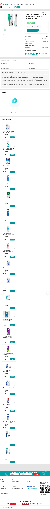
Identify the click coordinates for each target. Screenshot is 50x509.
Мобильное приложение (44, 485)
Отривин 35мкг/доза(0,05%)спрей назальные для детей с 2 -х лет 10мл (9, 422)
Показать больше (14, 112)
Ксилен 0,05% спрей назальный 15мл (8, 405)
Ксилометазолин (45, 39)
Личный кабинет (15, 484)
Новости (28, 481)
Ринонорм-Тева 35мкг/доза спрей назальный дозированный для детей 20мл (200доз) (9, 354)
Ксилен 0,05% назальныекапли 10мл (8, 285)
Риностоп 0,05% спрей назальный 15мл (7, 183)
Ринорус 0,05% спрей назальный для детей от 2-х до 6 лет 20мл (8, 132)
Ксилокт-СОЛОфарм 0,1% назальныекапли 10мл (7, 456)
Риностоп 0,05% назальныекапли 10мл (9, 166)
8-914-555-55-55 (28, 54)
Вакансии (2, 486)
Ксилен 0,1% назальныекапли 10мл (8, 268)
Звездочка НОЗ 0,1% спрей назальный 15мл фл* (7, 320)
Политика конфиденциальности (17, 488)
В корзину (33, 30)
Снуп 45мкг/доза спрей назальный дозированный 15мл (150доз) (9, 234)
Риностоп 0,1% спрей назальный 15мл (9, 217)
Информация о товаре (5, 60)
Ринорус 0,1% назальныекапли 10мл (8, 302)
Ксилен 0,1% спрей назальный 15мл (8, 388)
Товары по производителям (4, 493)
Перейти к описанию (29, 43)
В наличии (14, 60)
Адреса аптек (14, 486)
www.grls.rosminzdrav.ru (17, 85)
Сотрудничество (3, 488)
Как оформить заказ (15, 481)
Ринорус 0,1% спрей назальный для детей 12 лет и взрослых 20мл (8, 149)
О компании (2, 481)
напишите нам (34, 54)
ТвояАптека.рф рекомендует (17, 7)
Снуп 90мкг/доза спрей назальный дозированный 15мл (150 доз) (9, 251)
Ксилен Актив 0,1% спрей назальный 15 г (7, 371)
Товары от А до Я (3, 491)
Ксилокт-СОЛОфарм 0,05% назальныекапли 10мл (7, 439)
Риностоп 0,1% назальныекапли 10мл (8, 200)
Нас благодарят (3, 484)
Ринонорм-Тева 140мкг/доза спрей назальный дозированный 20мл (9, 337)
